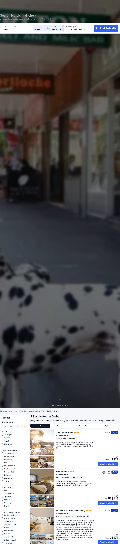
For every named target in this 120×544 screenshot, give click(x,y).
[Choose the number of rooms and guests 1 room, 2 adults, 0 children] (78, 28)
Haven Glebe (61, 464)
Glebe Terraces (63, 532)
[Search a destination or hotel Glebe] (17, 28)
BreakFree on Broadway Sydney (70, 496)
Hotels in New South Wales (36, 411)
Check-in (37, 27)
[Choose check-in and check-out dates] (40, 28)
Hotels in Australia (20, 411)
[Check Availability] (106, 28)
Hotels (10, 411)
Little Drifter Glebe (64, 432)
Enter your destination (11, 27)
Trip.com (3, 411)
